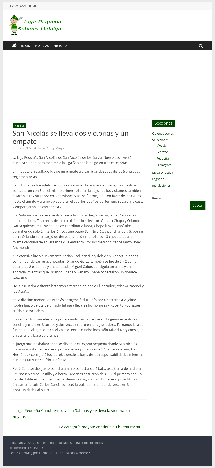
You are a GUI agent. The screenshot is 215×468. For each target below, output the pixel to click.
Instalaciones (161, 185)
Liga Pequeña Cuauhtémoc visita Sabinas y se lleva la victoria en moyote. (71, 413)
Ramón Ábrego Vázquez (52, 148)
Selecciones (160, 140)
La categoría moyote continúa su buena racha (102, 426)
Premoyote (163, 165)
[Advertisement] (107, 88)
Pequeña (162, 158)
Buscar (157, 198)
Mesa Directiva (162, 172)
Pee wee (162, 152)
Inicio (25, 46)
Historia (60, 46)
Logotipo (158, 179)
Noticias (42, 46)
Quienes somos (163, 133)
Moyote (161, 145)
